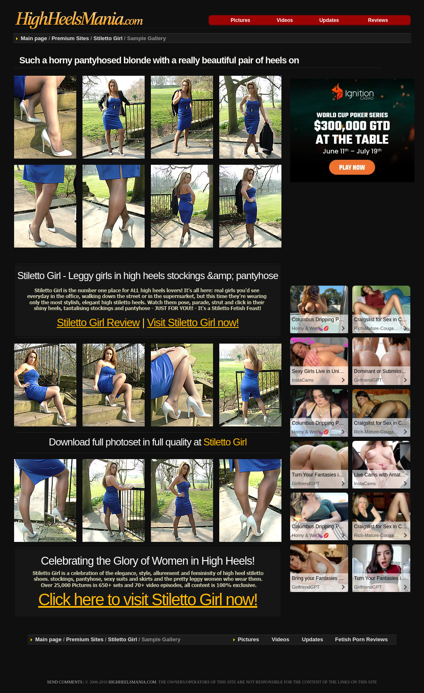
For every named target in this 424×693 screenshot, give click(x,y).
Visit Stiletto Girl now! (193, 322)
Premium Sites (70, 38)
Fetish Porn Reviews (361, 639)
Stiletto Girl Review (98, 322)
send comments (64, 682)
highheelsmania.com (132, 682)
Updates (329, 20)
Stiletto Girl (108, 38)
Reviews (378, 20)
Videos (285, 20)
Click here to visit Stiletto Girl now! (147, 599)
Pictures (240, 20)
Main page (34, 38)
